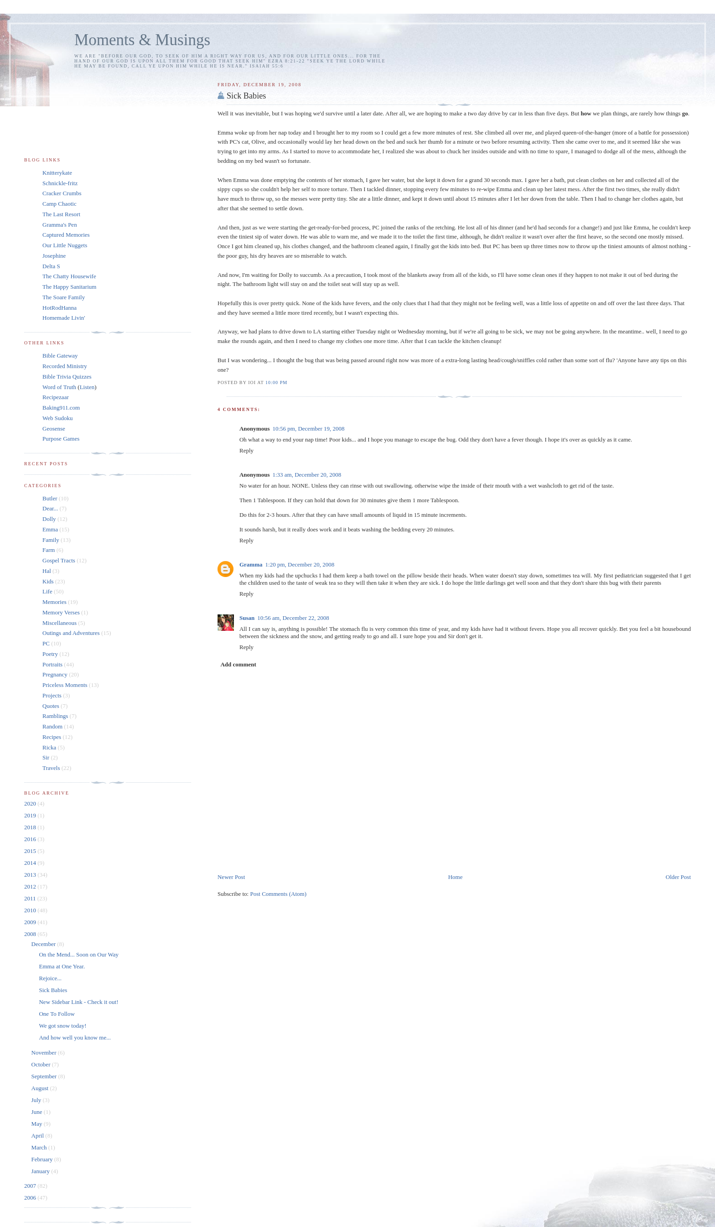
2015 (30, 850)
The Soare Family (63, 297)
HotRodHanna (59, 307)
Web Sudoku (57, 418)
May (37, 1123)
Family (50, 539)
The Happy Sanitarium (69, 286)
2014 (30, 862)
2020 (30, 803)
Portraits (52, 664)
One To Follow (56, 1013)
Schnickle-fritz (60, 183)
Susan (246, 617)
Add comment (238, 664)
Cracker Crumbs (62, 193)
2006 (30, 1197)
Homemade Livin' (63, 317)
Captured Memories (66, 234)
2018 (30, 827)
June (37, 1111)
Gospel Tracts (58, 560)
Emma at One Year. (62, 966)
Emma (50, 529)
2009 (30, 922)
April (38, 1135)
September (44, 1076)
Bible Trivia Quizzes (67, 376)
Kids (48, 581)
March (39, 1147)
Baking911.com (61, 407)
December (44, 944)
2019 (30, 815)
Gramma (251, 564)
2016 (30, 839)
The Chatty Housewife (69, 276)
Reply (246, 450)
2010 (30, 910)
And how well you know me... (74, 1037)
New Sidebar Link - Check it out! (78, 1001)
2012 (30, 886)
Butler (49, 498)
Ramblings (55, 715)
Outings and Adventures (71, 632)
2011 (30, 898)
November (44, 1052)
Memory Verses (61, 612)
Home (455, 876)
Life (47, 591)
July (37, 1100)
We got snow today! (62, 1025)
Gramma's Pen (59, 224)
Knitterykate (57, 172)
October (41, 1064)
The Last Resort (61, 214)
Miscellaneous (59, 622)
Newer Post (231, 876)
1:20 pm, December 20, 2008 (300, 564)
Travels (51, 767)
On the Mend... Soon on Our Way (79, 954)
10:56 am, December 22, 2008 (293, 617)
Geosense (53, 428)
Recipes (51, 736)
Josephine (54, 255)
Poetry (50, 653)
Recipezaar (55, 397)
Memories (54, 601)
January (41, 1171)
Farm (48, 549)
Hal (46, 570)
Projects (52, 695)
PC (46, 643)
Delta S (51, 266)
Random (52, 726)
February (42, 1159)
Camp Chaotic (59, 203)
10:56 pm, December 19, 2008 (308, 428)
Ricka (49, 747)
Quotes (50, 705)
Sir (45, 757)
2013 (30, 874)
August (40, 1088)
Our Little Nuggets (64, 245)
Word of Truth (60, 387)
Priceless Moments (65, 684)
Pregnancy (54, 674)
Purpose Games (60, 438)
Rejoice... (50, 978)
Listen (87, 387)
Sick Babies (246, 95)
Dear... (50, 508)
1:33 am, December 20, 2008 (306, 474)
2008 (30, 934)
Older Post (678, 876)
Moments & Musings (142, 40)
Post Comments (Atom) (278, 893)
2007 (30, 1185)
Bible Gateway (60, 355)
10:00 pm (276, 382)
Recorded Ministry (64, 366)
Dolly (49, 518)
